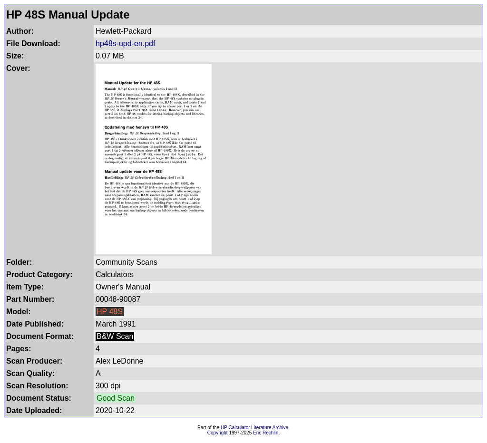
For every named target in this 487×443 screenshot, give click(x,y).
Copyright (217, 432)
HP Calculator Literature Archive (254, 427)
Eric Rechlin (265, 432)
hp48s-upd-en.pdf (125, 43)
